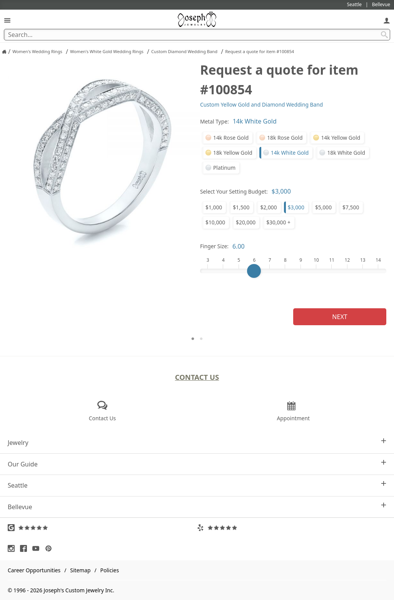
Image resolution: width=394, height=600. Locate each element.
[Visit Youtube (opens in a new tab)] (37, 548)
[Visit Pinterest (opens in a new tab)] (50, 548)
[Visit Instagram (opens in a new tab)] (13, 548)
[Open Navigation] (7, 20)
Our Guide (197, 464)
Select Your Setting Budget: (234, 191)
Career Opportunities (34, 570)
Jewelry (197, 442)
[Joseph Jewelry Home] (4, 51)
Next (339, 317)
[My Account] (386, 20)
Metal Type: (214, 121)
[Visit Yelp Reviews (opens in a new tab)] (291, 527)
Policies (109, 570)
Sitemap (80, 570)
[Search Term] (197, 34)
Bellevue (197, 506)
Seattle (197, 485)
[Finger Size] (293, 270)
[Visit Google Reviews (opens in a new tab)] (102, 527)
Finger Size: (214, 246)
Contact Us (197, 377)
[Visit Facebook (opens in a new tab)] (25, 548)
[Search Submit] (384, 34)
